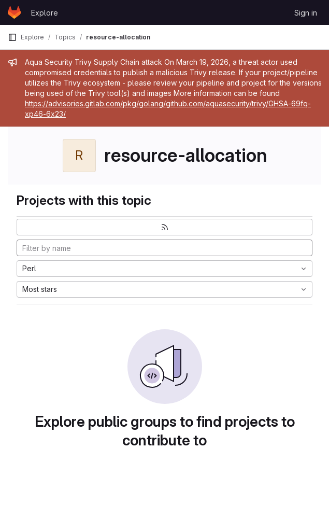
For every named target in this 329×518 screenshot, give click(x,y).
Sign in (305, 12)
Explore (44, 12)
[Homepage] (14, 12)
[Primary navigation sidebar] (12, 37)
